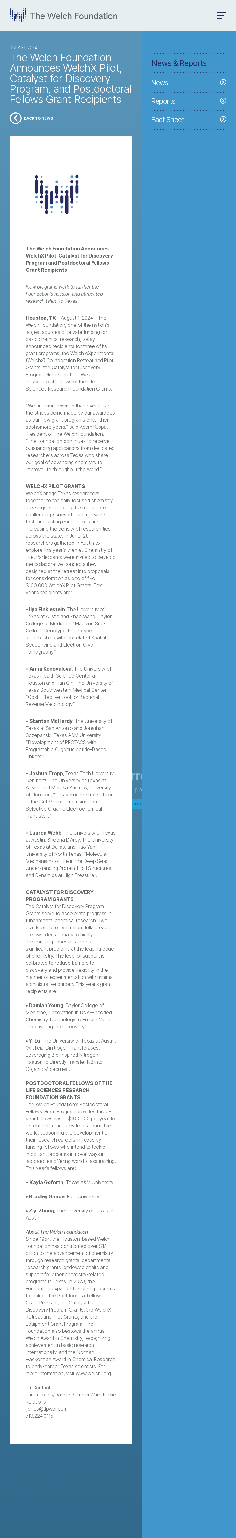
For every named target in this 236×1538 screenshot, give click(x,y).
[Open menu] (221, 15)
